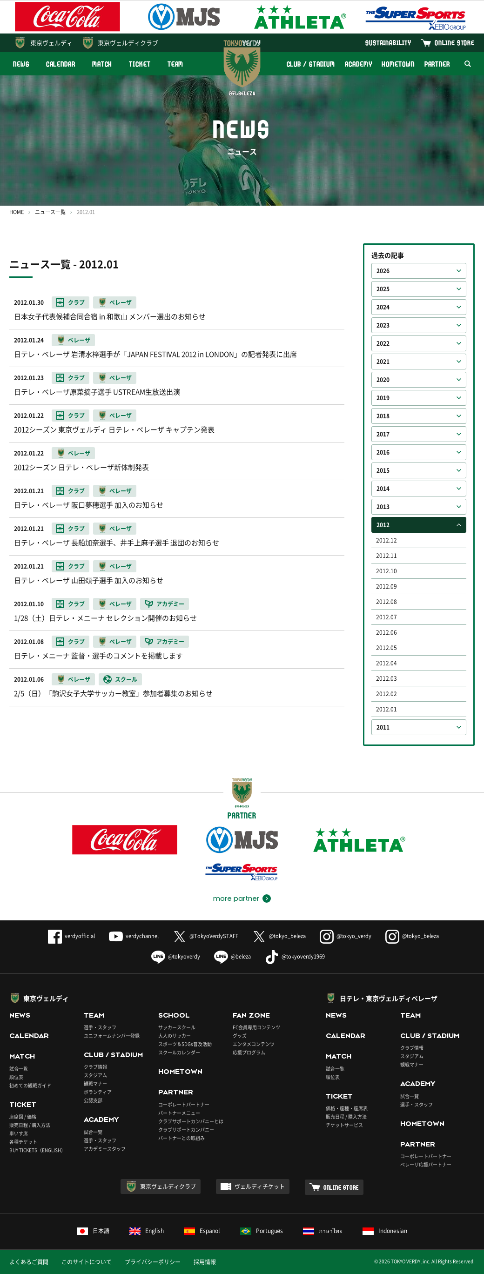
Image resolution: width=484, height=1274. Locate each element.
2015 (383, 470)
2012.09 (386, 586)
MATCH (102, 63)
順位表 (16, 1076)
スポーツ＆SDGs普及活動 (185, 1043)
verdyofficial (71, 936)
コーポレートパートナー (183, 1104)
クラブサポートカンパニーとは (190, 1121)
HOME (16, 212)
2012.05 (386, 648)
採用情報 (205, 1262)
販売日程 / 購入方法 (29, 1124)
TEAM (176, 63)
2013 (383, 507)
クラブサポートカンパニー (186, 1129)
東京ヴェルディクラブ (128, 42)
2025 (383, 289)
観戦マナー (95, 1083)
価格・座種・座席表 (347, 1108)
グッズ (240, 1035)
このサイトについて (86, 1262)
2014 (383, 488)
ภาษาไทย (323, 1231)
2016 (383, 452)
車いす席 (18, 1133)
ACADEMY (358, 63)
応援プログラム (249, 1052)
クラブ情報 (95, 1066)
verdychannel (134, 936)
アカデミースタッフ (105, 1148)
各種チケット (23, 1141)
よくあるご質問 (28, 1262)
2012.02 (386, 694)
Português (261, 1231)
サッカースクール (176, 1027)
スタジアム (95, 1075)
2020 (383, 379)
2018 (383, 416)
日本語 (93, 1231)
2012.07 (386, 617)
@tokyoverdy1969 (295, 956)
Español (202, 1231)
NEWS (21, 63)
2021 (383, 361)
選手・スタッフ (100, 1027)
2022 (383, 343)
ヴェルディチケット (260, 1186)
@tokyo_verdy (345, 936)
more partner (236, 898)
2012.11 (386, 555)
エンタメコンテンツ (254, 1043)
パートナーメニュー (179, 1112)
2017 (383, 434)
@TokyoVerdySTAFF (205, 936)
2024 (383, 307)
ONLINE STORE (455, 42)
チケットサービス (344, 1124)
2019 (383, 398)
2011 (383, 727)
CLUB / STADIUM (311, 63)
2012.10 (386, 571)
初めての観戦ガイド (30, 1085)
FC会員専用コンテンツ (256, 1027)
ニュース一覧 (50, 212)
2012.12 (386, 540)
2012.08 (386, 601)
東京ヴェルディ (51, 42)
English (146, 1231)
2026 (383, 271)
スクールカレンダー (179, 1052)
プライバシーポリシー (153, 1262)
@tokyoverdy (175, 956)
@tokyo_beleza (279, 936)
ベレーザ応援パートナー (425, 1164)
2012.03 (386, 678)
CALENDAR (60, 63)
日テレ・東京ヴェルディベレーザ (388, 998)
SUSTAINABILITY (388, 42)
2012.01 (386, 709)
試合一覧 (18, 1068)
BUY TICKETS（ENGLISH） (37, 1150)
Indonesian (385, 1231)
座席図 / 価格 (22, 1116)
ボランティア (98, 1091)
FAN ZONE (251, 1015)
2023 (383, 325)
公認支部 (93, 1100)
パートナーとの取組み (181, 1137)
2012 (383, 525)
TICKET (139, 63)
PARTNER (437, 63)
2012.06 (386, 632)
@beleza (232, 956)
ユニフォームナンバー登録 (112, 1035)
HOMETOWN (398, 63)
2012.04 (386, 663)
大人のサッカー (174, 1035)
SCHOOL (174, 1015)
